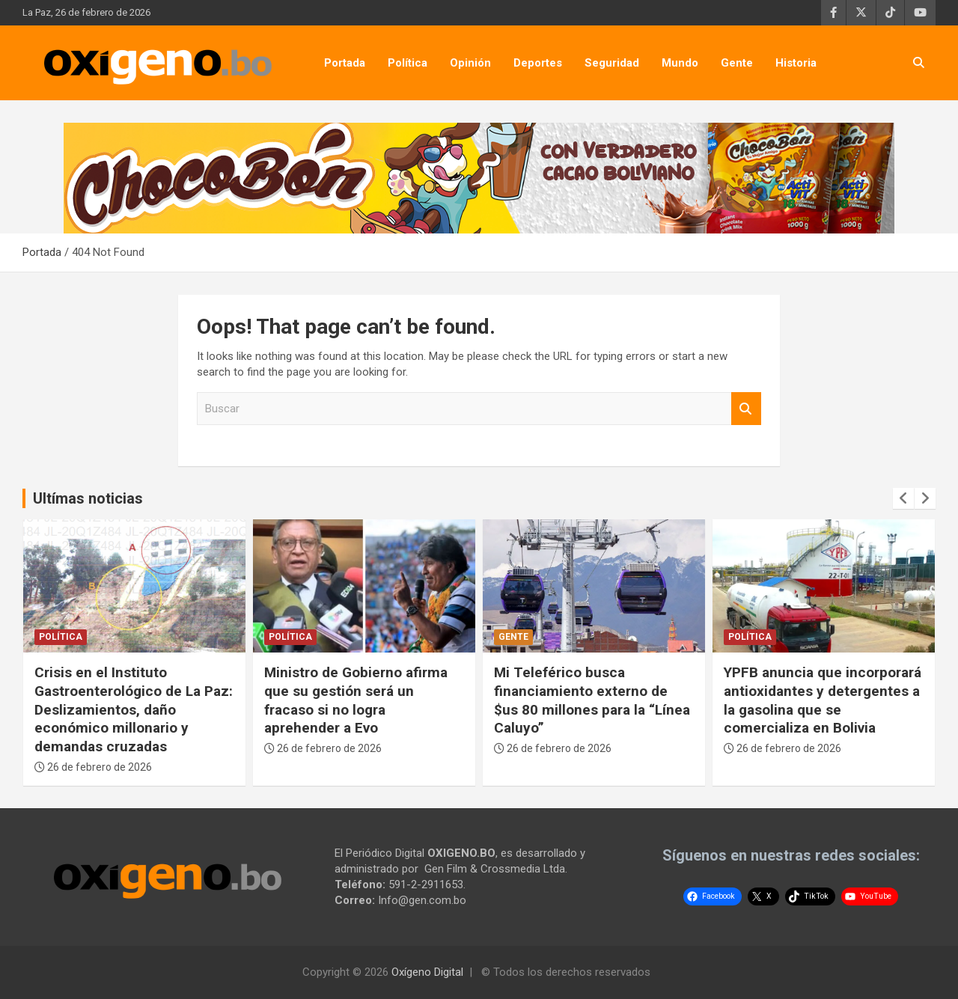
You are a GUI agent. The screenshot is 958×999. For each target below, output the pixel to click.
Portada (344, 63)
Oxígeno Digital (427, 972)
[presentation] (903, 498)
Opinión (470, 63)
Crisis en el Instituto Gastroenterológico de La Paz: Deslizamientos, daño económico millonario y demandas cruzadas (133, 709)
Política (407, 63)
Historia (796, 63)
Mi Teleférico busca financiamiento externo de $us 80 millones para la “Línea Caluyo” (592, 700)
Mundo (680, 63)
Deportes (537, 63)
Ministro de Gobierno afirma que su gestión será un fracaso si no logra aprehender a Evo (356, 700)
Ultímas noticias (88, 498)
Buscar (746, 409)
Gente (737, 63)
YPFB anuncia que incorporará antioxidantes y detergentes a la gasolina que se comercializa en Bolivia (822, 700)
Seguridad (612, 63)
